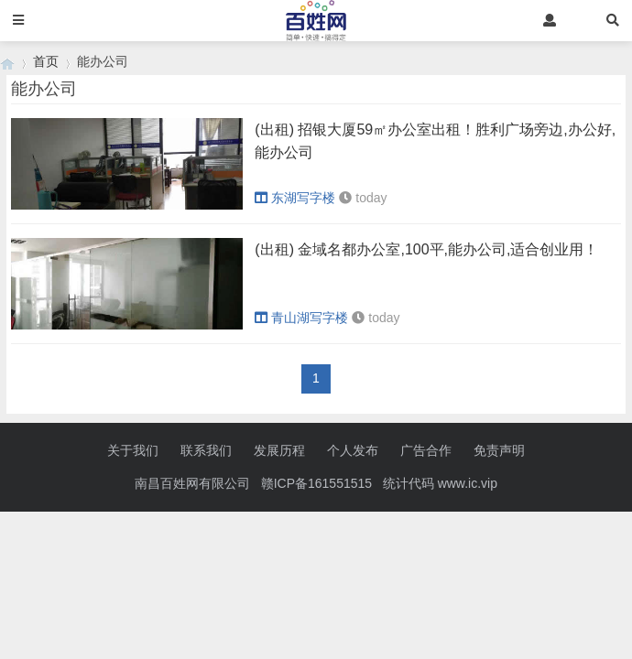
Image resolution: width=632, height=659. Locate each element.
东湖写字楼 (295, 197)
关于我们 (132, 450)
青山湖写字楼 (301, 317)
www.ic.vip (467, 483)
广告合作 (426, 450)
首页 (46, 61)
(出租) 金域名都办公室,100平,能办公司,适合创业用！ (426, 249)
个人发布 (352, 450)
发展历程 (279, 450)
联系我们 (206, 450)
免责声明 (499, 450)
